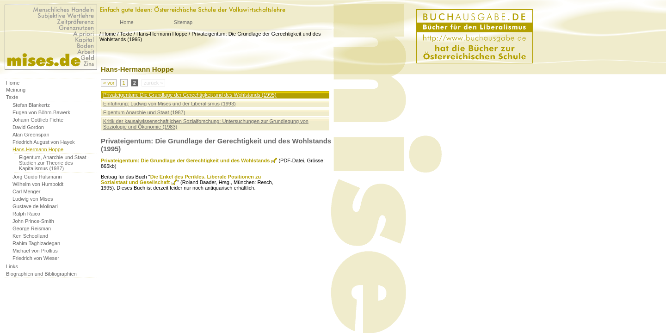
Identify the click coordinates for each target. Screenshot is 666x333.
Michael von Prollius (35, 250)
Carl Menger (26, 191)
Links (12, 266)
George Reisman (31, 228)
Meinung (15, 89)
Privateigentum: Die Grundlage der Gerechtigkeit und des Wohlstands (185, 160)
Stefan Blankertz (31, 105)
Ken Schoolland (30, 236)
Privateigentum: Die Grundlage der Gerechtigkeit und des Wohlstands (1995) (190, 95)
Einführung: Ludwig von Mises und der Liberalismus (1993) (169, 103)
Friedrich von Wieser (35, 258)
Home (126, 22)
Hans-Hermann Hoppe (161, 34)
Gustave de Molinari (35, 206)
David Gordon (28, 127)
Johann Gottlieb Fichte (37, 120)
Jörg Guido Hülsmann (37, 176)
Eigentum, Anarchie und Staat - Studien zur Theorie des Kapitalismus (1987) (54, 162)
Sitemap (183, 22)
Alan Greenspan (30, 134)
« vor (108, 83)
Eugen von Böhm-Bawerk (41, 112)
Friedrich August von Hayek (43, 142)
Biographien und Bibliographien (41, 274)
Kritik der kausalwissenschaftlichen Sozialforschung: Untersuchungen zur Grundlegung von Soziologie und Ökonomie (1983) (205, 124)
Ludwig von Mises (32, 199)
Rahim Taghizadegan (36, 243)
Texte (126, 34)
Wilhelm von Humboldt (37, 184)
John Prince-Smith (33, 221)
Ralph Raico (26, 213)
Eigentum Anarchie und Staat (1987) (144, 112)
